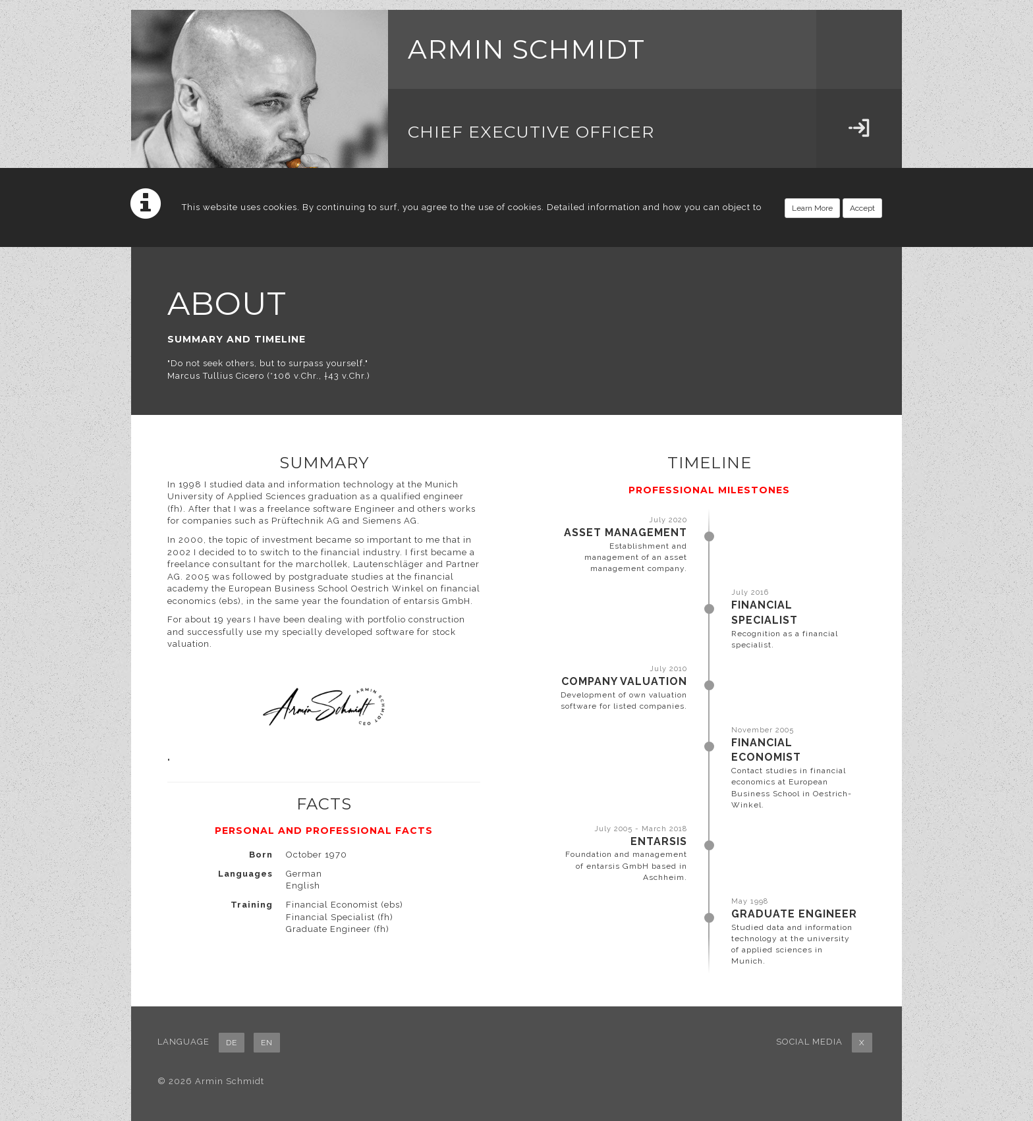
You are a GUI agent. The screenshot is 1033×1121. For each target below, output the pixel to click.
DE (231, 1042)
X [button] (862, 1042)
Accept (862, 208)
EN (267, 1042)
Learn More (812, 208)
